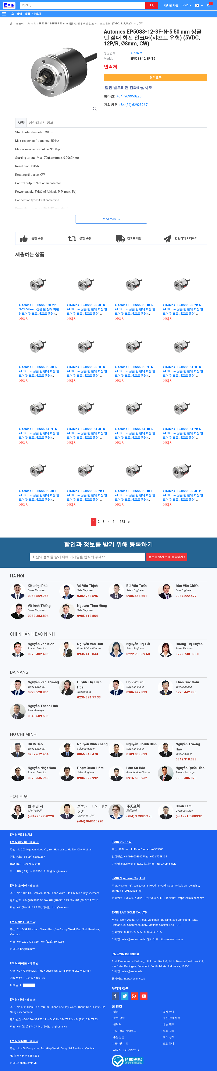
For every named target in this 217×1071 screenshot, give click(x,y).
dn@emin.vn (59, 1026)
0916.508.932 (136, 778)
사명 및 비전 (120, 1043)
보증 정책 (168, 1030)
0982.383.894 (38, 616)
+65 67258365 (158, 856)
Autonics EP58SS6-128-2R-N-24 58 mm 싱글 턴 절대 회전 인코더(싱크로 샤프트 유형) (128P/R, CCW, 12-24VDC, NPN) (39, 313)
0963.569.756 (38, 596)
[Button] (4, 14)
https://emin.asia (166, 863)
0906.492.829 (136, 692)
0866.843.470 (87, 754)
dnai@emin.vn (28, 1062)
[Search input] (80, 5)
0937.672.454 (38, 754)
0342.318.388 (186, 759)
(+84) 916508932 (189, 816)
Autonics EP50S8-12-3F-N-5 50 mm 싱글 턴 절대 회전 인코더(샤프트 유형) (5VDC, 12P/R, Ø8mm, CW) (85, 23)
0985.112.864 (87, 616)
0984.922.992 (87, 778)
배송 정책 (168, 1024)
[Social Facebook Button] (115, 996)
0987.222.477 (186, 596)
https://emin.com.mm (191, 897)
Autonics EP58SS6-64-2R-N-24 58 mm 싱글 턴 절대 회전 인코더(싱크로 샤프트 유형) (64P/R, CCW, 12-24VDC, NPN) (183, 437)
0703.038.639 (136, 754)
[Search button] (152, 5)
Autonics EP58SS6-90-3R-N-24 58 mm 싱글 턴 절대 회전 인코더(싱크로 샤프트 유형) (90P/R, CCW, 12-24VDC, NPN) (39, 375)
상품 (27, 13)
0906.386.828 (186, 778)
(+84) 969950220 (129, 96)
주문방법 (118, 1037)
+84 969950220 (30, 864)
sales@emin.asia (131, 863)
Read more (109, 219)
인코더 (20, 23)
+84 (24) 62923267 (33, 856)
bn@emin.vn (27, 948)
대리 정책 (168, 1037)
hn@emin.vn (60, 871)
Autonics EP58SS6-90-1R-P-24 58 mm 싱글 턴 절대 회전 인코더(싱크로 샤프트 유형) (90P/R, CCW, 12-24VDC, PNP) (135, 499)
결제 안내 (168, 1011)
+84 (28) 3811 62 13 (86, 900)
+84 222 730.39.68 (28, 941)
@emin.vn (29, 985)
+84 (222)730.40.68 (52, 941)
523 (122, 522)
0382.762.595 (87, 596)
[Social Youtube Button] (144, 996)
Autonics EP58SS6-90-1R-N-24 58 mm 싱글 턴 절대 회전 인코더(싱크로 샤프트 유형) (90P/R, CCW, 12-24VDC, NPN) (135, 313)
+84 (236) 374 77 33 (86, 1019)
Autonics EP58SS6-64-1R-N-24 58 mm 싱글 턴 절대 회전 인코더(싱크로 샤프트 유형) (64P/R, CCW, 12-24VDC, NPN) (135, 437)
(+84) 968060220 (90, 821)
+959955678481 (154, 897)
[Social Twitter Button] (125, 996)
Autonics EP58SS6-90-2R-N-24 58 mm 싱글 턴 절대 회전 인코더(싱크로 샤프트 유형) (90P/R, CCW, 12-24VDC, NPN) (183, 313)
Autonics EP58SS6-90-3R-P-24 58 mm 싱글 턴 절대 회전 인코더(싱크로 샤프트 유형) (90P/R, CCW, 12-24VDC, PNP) (39, 499)
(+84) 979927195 (139, 816)
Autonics (136, 53)
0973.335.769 (38, 778)
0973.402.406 (38, 654)
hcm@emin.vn (60, 907)
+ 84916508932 (133, 856)
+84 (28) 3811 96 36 (35, 900)
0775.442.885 (186, 692)
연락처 (36, 13)
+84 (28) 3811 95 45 (28, 907)
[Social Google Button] (134, 996)
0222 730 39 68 (138, 654)
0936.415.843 (87, 654)
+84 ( (123, 105)
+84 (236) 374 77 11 (34, 1019)
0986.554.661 (136, 596)
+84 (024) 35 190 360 (29, 871)
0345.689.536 (38, 716)
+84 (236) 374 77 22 (60, 1019)
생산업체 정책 (171, 1018)
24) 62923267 (137, 105)
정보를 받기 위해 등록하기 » (167, 557)
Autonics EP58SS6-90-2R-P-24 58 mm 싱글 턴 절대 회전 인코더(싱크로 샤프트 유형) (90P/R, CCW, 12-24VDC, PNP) (87, 499)
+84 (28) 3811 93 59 (60, 900)
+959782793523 (133, 897)
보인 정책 (119, 1018)
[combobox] (80, 5)
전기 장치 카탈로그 (124, 1030)
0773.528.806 (38, 692)
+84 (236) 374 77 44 (28, 1026)
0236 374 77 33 (89, 697)
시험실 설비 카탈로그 (126, 1049)
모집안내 (168, 1043)
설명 (19, 13)
